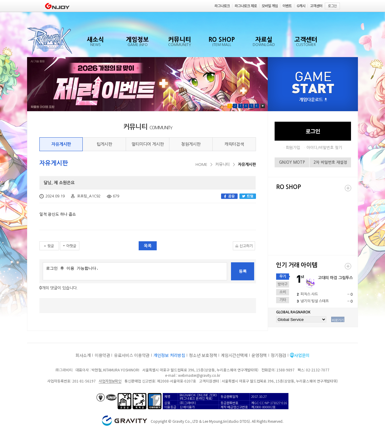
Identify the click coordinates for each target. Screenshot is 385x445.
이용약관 (102, 355)
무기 (282, 276)
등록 (243, 271)
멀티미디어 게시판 (147, 144)
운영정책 (259, 355)
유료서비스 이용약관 (131, 355)
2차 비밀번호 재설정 (330, 162)
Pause (262, 106)
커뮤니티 (222, 164)
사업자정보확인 (110, 380)
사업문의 (302, 355)
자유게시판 (61, 144)
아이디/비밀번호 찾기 (324, 148)
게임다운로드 (313, 100)
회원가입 (293, 148)
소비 (282, 292)
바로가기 (338, 320)
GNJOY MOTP (292, 162)
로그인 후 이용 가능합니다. (135, 271)
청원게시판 (191, 144)
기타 (282, 300)
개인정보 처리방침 (169, 355)
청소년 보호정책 (203, 355)
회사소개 (83, 355)
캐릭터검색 (234, 144)
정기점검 (278, 355)
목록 (148, 246)
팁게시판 (104, 144)
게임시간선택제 (234, 355)
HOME (201, 164)
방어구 (283, 284)
